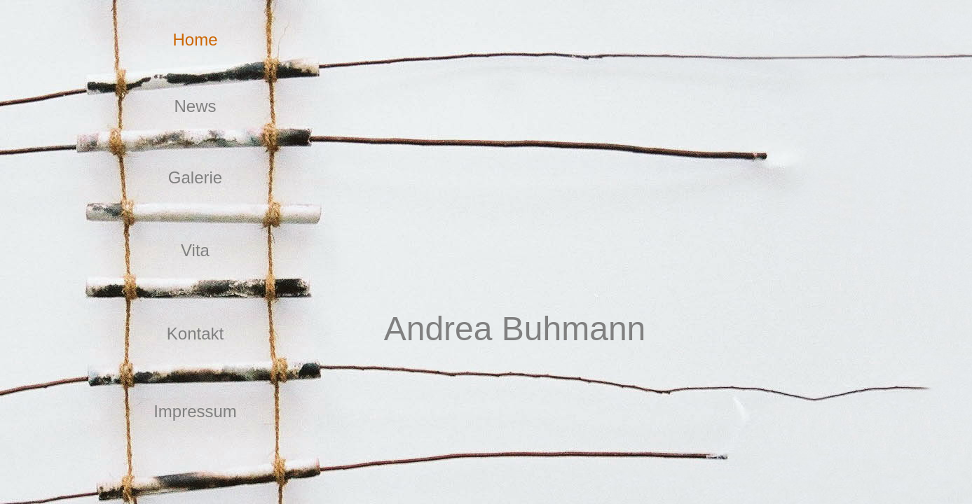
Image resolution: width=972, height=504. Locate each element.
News (195, 106)
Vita (195, 250)
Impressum (195, 411)
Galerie (195, 177)
